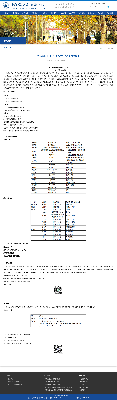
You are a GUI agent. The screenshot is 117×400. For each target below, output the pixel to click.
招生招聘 (63, 13)
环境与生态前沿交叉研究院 (52, 379)
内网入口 (105, 3)
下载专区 (82, 384)
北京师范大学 (11, 379)
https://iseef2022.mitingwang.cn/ (20, 281)
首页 (105, 48)
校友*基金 (110, 13)
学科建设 (34, 13)
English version (95, 3)
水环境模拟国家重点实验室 (52, 382)
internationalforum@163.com (16, 340)
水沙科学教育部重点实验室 (52, 384)
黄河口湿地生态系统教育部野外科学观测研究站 (58, 390)
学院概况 (16, 13)
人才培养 (72, 13)
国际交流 (82, 13)
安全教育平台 (83, 382)
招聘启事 (82, 390)
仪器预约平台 (83, 379)
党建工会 (91, 13)
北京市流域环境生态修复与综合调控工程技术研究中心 (58, 387)
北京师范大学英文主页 (14, 382)
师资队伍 (25, 13)
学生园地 (100, 13)
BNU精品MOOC (84, 387)
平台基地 (44, 13)
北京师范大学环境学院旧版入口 (16, 384)
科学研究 (53, 13)
